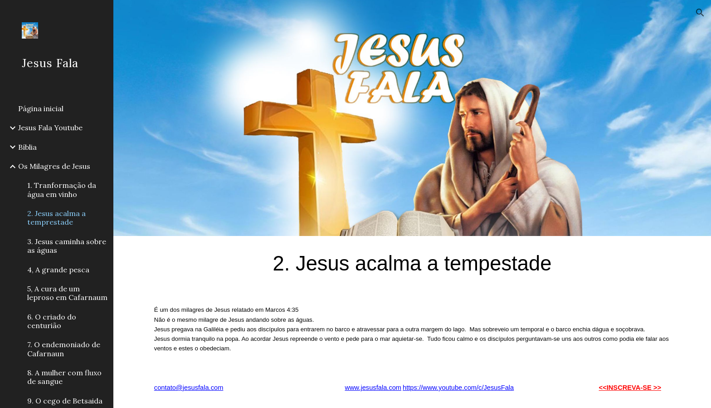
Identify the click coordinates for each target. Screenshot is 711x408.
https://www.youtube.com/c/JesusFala (458, 387)
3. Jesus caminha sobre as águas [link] (66, 246)
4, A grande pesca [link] (58, 269)
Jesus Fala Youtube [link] (50, 127)
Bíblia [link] (27, 147)
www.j (353, 387)
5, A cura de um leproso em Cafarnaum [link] (67, 293)
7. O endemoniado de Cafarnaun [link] (63, 349)
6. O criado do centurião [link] (51, 321)
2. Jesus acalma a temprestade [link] (56, 217)
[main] (412, 263)
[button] (700, 13)
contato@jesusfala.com (189, 387)
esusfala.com (381, 387)
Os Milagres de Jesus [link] (54, 166)
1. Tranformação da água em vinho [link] (61, 189)
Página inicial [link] (40, 108)
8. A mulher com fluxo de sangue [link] (64, 377)
